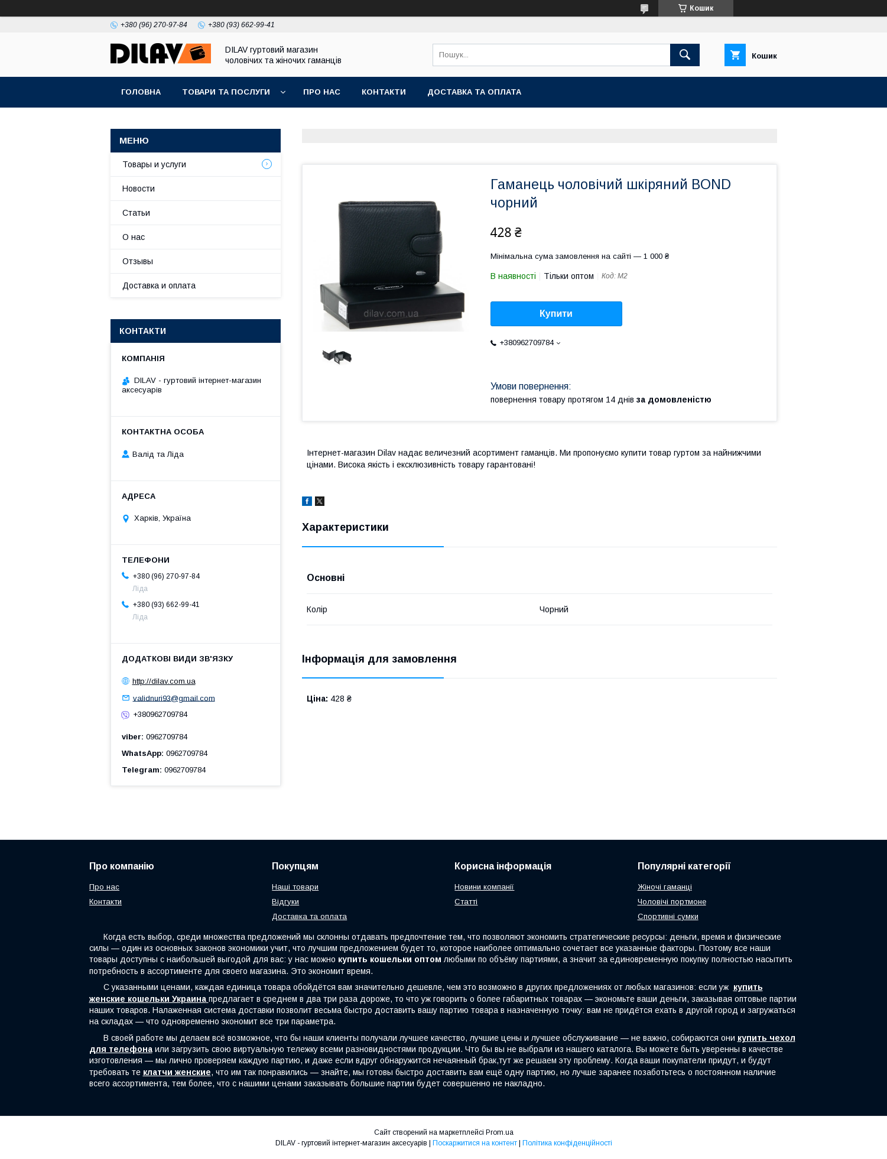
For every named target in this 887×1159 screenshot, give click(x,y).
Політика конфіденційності (567, 1143)
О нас (133, 237)
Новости (138, 188)
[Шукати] (685, 55)
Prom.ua (500, 1132)
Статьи (136, 212)
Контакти (384, 91)
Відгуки (285, 901)
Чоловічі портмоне (672, 901)
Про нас (321, 91)
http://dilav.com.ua (164, 681)
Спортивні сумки (668, 916)
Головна (141, 91)
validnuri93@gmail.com (174, 697)
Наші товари (295, 886)
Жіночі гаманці (665, 886)
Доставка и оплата (159, 285)
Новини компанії (484, 886)
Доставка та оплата (474, 91)
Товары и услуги (154, 164)
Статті (465, 901)
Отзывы (137, 261)
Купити (556, 314)
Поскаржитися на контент (475, 1143)
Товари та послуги (226, 91)
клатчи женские (177, 1072)
